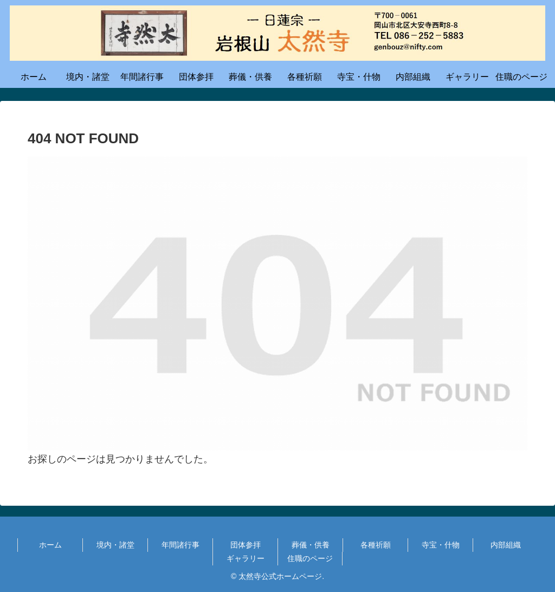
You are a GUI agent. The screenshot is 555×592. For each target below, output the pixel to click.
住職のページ (310, 558)
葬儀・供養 (311, 544)
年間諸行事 (180, 544)
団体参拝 (245, 544)
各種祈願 (375, 544)
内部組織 (506, 544)
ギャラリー (245, 558)
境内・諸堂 (115, 544)
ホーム (50, 544)
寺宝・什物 (441, 544)
